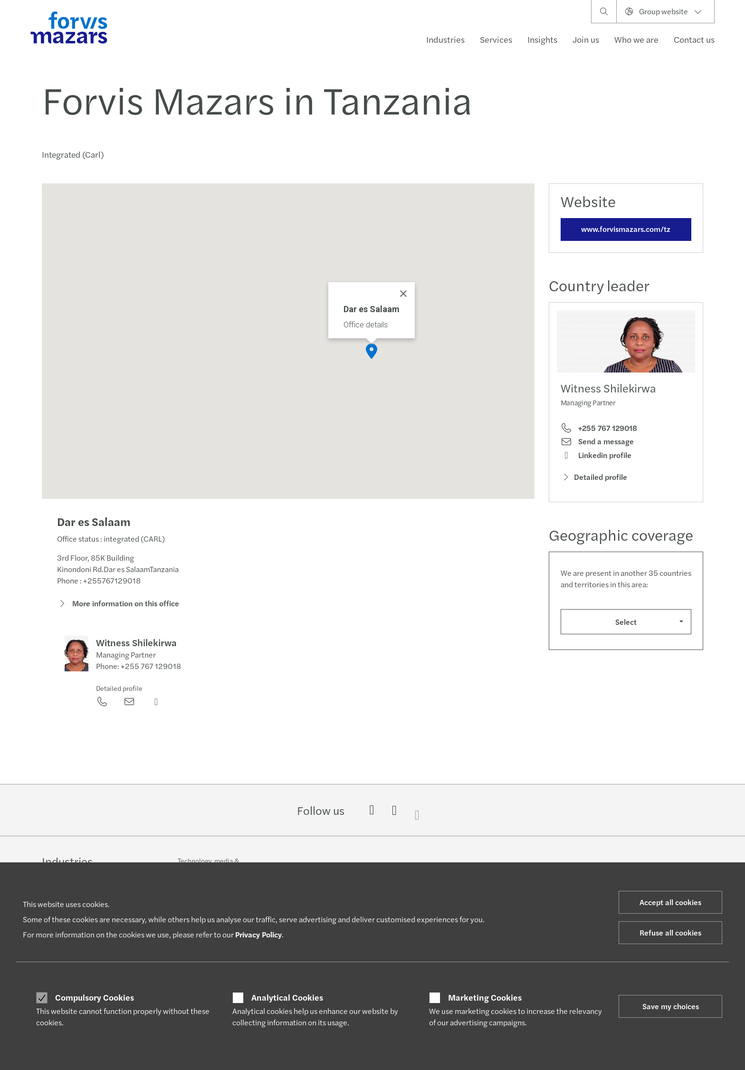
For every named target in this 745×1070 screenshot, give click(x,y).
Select (626, 621)
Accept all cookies (670, 902)
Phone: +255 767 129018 (138, 668)
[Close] (403, 293)
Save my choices (670, 1006)
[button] (371, 351)
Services (496, 39)
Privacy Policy (258, 934)
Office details (366, 324)
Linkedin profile (596, 455)
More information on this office (118, 605)
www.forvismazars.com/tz (625, 228)
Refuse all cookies (670, 932)
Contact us (694, 39)
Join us (586, 39)
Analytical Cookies (287, 997)
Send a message (597, 441)
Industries (445, 39)
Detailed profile (119, 690)
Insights (542, 39)
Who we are (636, 39)
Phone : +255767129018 (99, 582)
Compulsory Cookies (94, 997)
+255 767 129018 (599, 428)
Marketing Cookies (485, 997)
